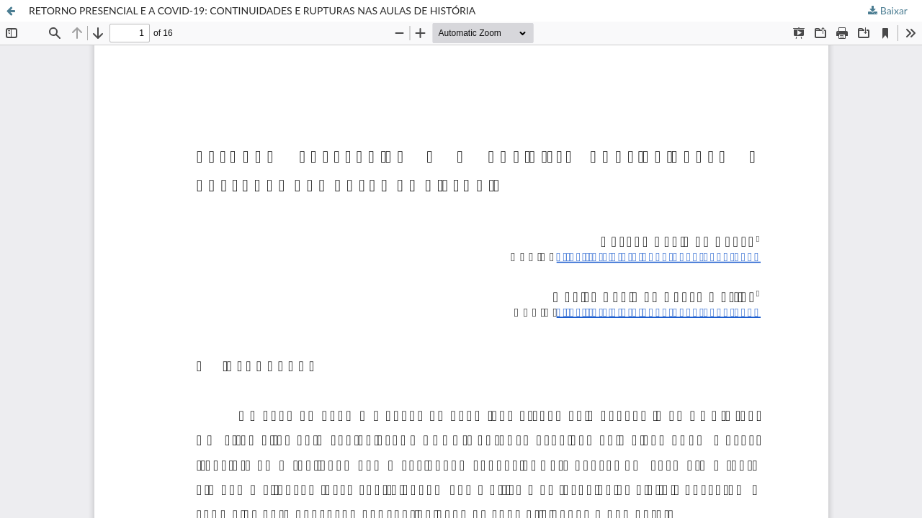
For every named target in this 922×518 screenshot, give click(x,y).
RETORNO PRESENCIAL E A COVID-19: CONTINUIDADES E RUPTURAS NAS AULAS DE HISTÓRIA (252, 10)
